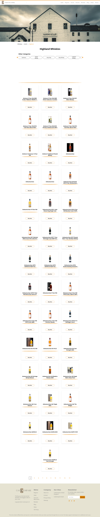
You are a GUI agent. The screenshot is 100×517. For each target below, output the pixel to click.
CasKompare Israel (59, 497)
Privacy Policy (47, 498)
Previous (17, 57)
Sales (62, 2)
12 (64, 478)
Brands (78, 2)
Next (82, 57)
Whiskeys (20, 44)
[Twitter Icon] (72, 501)
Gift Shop (36, 509)
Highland (31, 44)
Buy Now (30, 107)
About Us (46, 492)
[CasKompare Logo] (23, 494)
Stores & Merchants (36, 498)
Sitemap (46, 500)
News (92, 2)
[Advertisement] (50, 70)
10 (55, 478)
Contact (46, 495)
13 (69, 478)
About (96, 2)
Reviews (83, 2)
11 (60, 478)
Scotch (25, 44)
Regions (67, 2)
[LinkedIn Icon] (74, 501)
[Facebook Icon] (69, 501)
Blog (88, 2)
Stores (72, 2)
